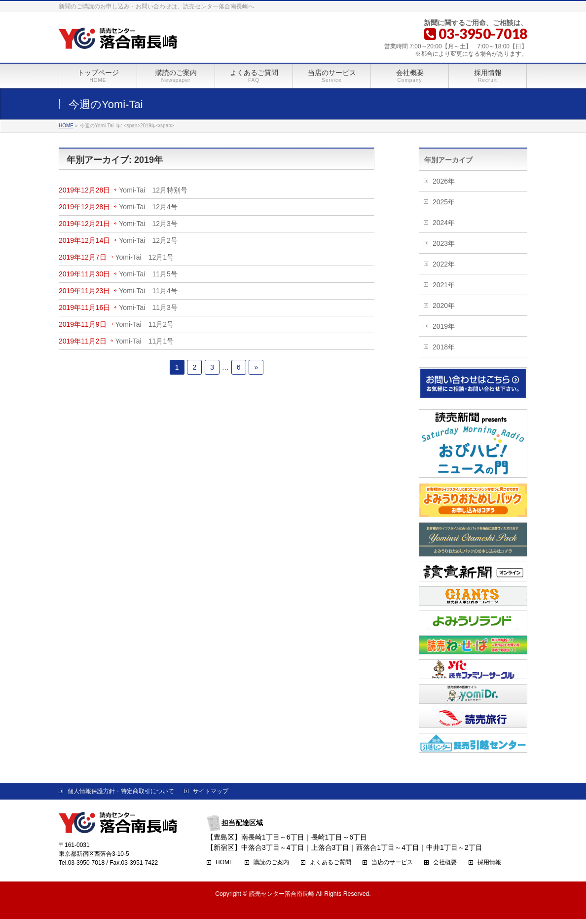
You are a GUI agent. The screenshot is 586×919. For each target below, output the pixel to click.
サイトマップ (210, 791)
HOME (224, 862)
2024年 (444, 223)
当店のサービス (392, 862)
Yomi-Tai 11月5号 (148, 274)
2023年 (444, 243)
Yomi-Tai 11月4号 (148, 291)
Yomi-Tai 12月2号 (148, 240)
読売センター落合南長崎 (281, 893)
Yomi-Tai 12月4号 (148, 207)
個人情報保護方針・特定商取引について (121, 791)
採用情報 (489, 862)
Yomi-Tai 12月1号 (144, 257)
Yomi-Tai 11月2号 (144, 324)
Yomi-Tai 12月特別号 (153, 190)
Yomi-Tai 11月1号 (144, 341)
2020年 (444, 305)
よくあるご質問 (330, 862)
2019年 (444, 326)
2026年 (444, 181)
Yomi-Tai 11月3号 (148, 307)
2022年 (444, 264)
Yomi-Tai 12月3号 (148, 224)
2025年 (444, 202)
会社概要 (445, 862)
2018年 (444, 347)
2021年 (444, 285)
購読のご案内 (271, 862)
